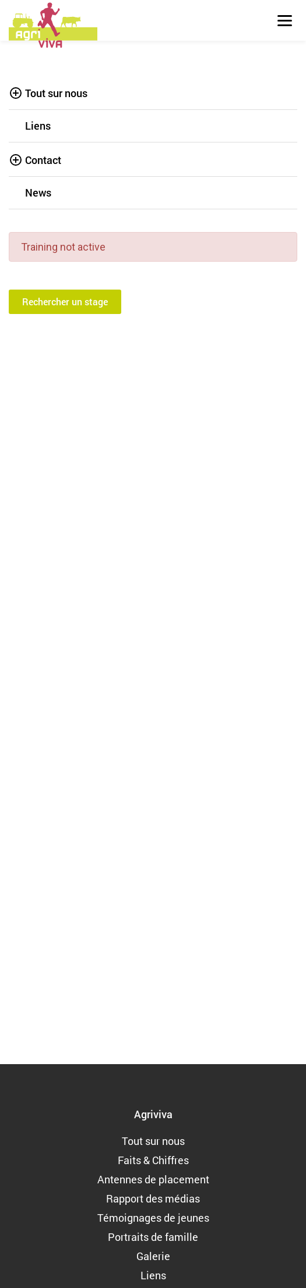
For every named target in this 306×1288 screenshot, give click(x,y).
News (38, 192)
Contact (43, 160)
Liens (38, 126)
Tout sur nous (56, 93)
